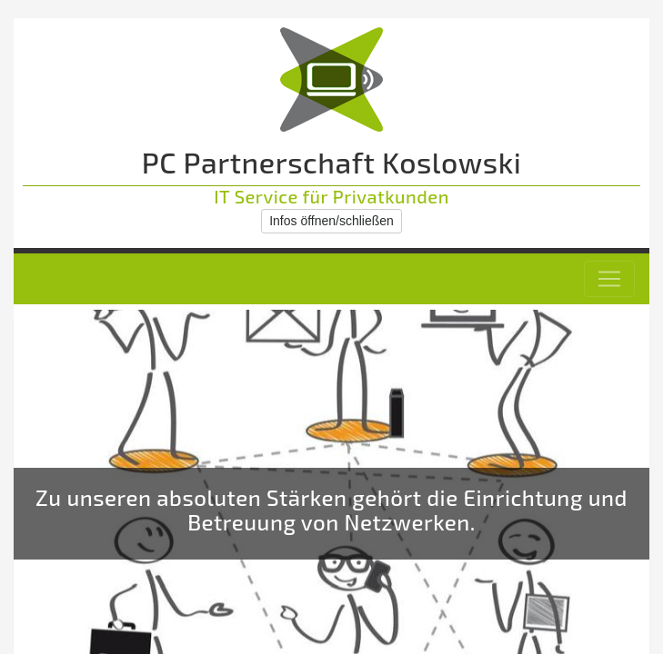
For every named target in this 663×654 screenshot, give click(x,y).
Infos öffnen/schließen (331, 220)
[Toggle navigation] (609, 279)
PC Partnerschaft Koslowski (332, 161)
